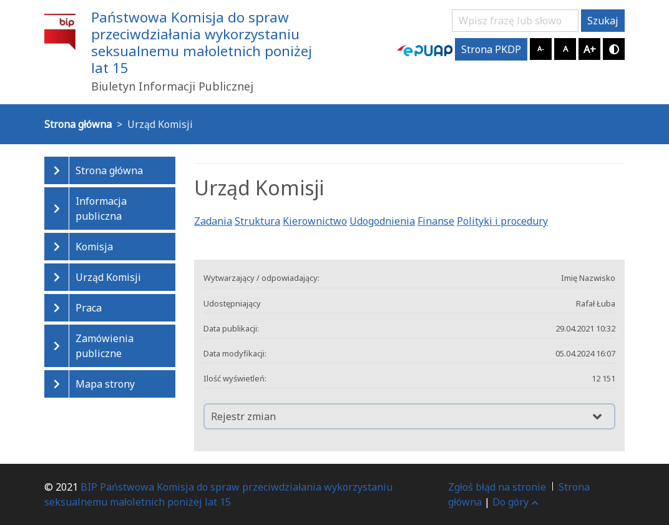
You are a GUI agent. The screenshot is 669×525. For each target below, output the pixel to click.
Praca (89, 308)
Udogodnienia (382, 221)
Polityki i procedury (502, 221)
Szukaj (602, 20)
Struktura (257, 221)
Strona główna (109, 170)
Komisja (94, 246)
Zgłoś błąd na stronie (497, 487)
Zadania (213, 221)
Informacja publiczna (101, 208)
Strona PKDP (491, 49)
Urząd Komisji (108, 277)
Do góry (515, 502)
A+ (590, 49)
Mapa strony (105, 384)
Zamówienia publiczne (105, 345)
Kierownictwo (315, 221)
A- (540, 48)
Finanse (436, 221)
